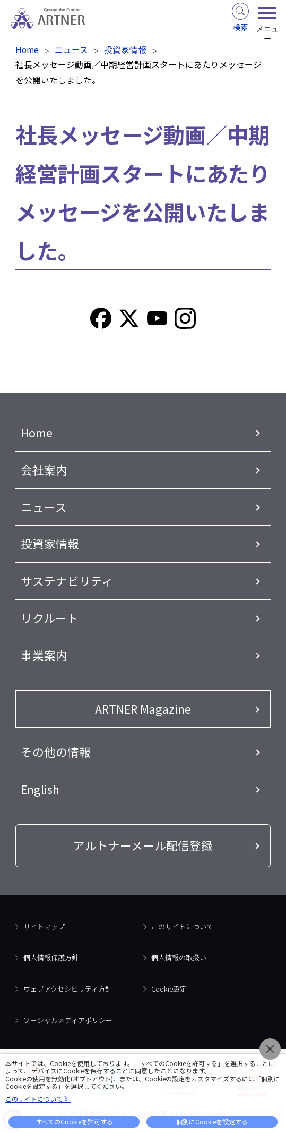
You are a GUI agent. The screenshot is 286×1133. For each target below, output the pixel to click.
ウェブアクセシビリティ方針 (67, 989)
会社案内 (44, 469)
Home (27, 50)
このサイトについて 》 (38, 1098)
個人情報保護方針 (51, 957)
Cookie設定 (169, 989)
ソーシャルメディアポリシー (67, 1020)
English (40, 789)
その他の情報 (56, 751)
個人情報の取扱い (178, 957)
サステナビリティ (67, 580)
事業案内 (44, 655)
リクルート (50, 618)
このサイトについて (182, 926)
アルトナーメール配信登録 (143, 845)
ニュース (71, 50)
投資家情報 (125, 50)
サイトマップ (44, 926)
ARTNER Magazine (143, 708)
